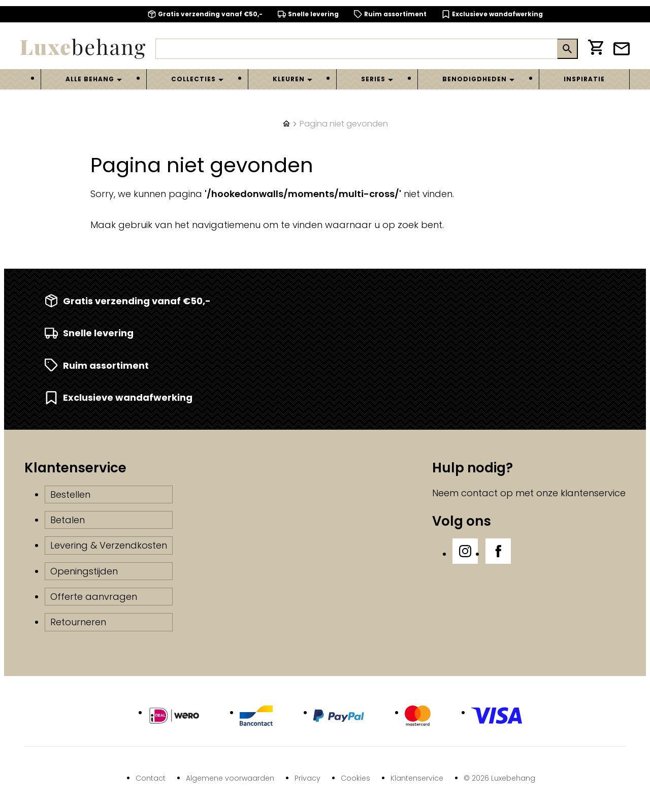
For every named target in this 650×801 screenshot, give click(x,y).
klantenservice (593, 493)
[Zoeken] (356, 49)
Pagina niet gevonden (344, 124)
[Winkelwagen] (595, 49)
